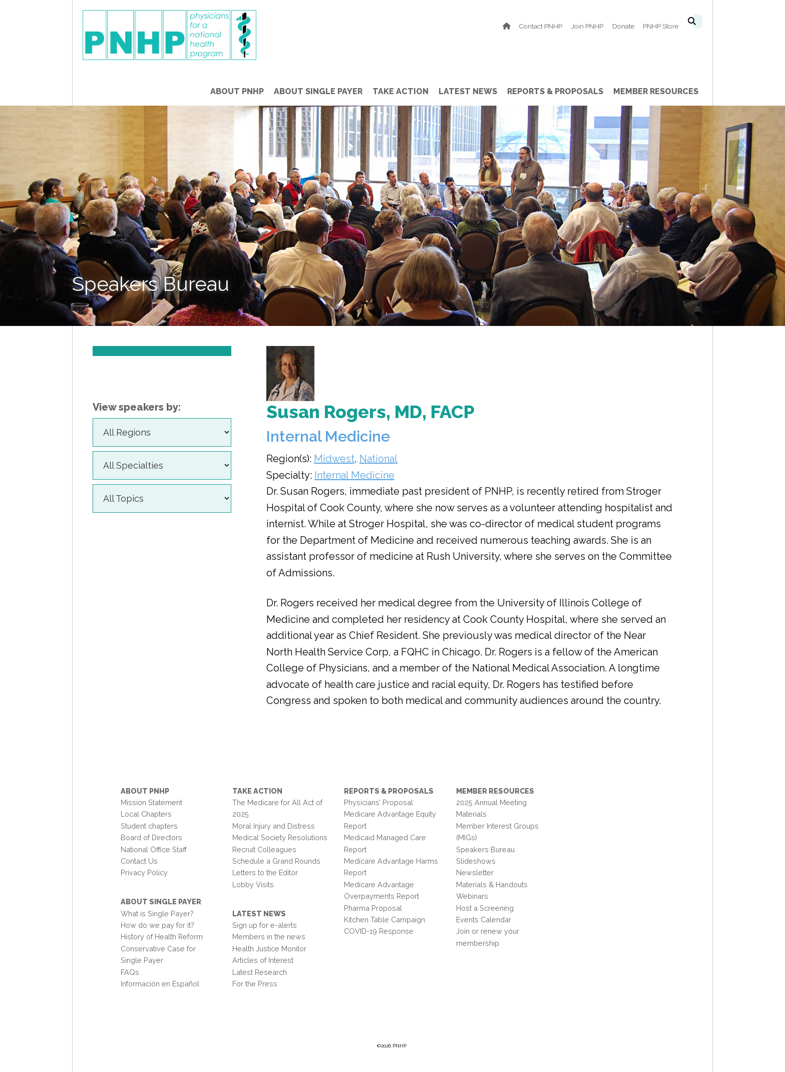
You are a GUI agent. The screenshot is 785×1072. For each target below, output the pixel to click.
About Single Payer (161, 901)
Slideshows (476, 861)
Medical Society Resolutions (279, 837)
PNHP (185, 35)
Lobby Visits (253, 884)
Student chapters (149, 826)
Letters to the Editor (265, 872)
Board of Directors (151, 837)
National (378, 459)
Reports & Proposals (389, 791)
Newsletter (475, 872)
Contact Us (139, 861)
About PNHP (145, 791)
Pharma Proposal (373, 908)
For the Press (254, 983)
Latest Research (259, 972)
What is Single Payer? (157, 913)
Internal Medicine (354, 475)
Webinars (472, 896)
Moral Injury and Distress (273, 826)
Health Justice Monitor (269, 948)
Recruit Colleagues (264, 849)
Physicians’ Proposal (378, 802)
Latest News (259, 913)
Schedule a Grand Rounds (276, 861)
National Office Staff (154, 849)
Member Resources (495, 791)
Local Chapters (146, 814)
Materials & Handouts (492, 884)
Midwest (334, 459)
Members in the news (268, 936)
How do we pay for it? (157, 925)
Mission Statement (151, 802)
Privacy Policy (144, 872)
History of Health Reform (162, 936)
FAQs (130, 972)
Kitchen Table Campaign (384, 919)
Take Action (257, 791)
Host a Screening (485, 908)
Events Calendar (483, 919)
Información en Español (160, 983)
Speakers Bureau (485, 849)
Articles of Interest (262, 960)
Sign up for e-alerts (264, 925)
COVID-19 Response (379, 931)
